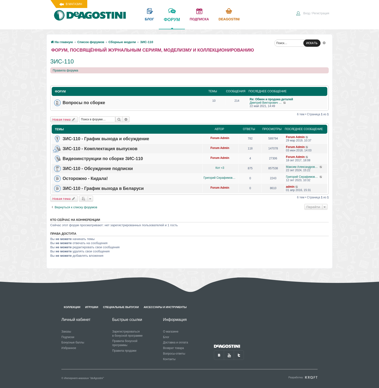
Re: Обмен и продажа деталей (271, 99)
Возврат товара (173, 348)
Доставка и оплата (175, 342)
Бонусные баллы (72, 342)
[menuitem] (312, 13)
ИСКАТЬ (312, 43)
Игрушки (91, 307)
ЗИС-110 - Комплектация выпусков (100, 148)
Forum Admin (220, 138)
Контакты (169, 359)
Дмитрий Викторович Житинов (266, 102)
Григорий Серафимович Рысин (220, 177)
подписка (199, 19)
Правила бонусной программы (124, 343)
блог (149, 19)
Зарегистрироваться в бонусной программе (127, 333)
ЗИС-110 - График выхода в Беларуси (103, 188)
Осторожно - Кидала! (85, 178)
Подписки (67, 337)
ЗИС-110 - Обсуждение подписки (98, 168)
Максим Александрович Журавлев (303, 167)
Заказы (66, 331)
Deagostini (229, 19)
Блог (166, 337)
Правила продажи (124, 350)
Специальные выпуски (121, 307)
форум (172, 23)
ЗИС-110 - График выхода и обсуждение (106, 138)
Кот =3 (220, 168)
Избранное (68, 348)
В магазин (74, 4)
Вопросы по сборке (84, 102)
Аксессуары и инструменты (165, 307)
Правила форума (65, 70)
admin (290, 186)
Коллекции (72, 307)
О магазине (170, 331)
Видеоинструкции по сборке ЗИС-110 (103, 158)
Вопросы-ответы (174, 353)
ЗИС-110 (62, 61)
